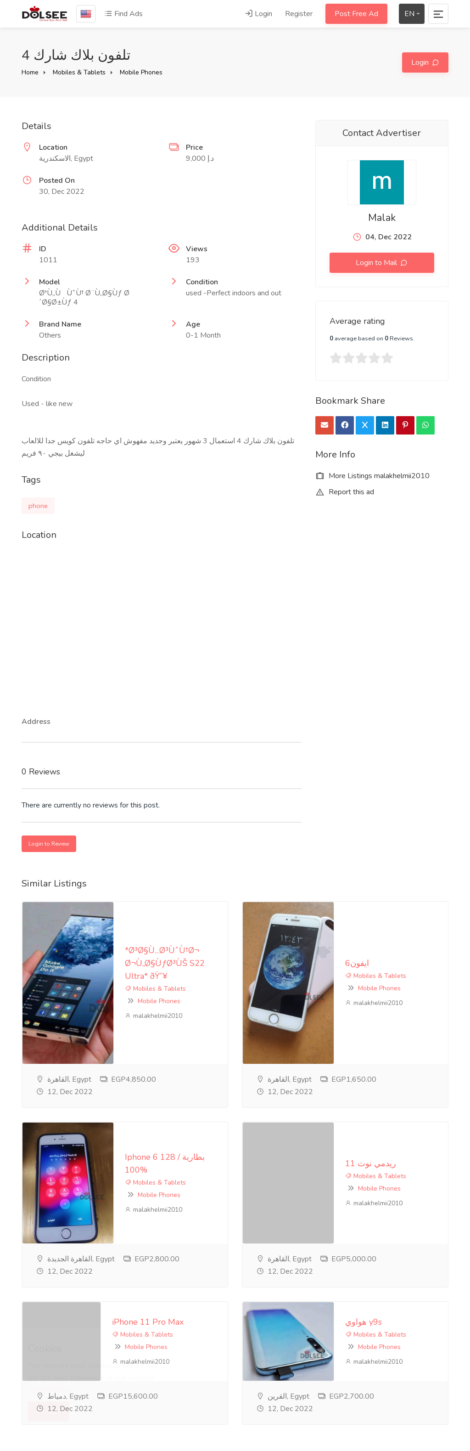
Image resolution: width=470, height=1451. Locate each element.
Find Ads (123, 14)
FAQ (175, 1361)
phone (38, 505)
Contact (180, 1391)
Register (299, 14)
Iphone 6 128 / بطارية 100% (85, 1032)
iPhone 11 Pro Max (118, 1139)
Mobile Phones (141, 72)
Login (258, 14)
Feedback (184, 1376)
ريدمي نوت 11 (327, 1032)
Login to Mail (377, 263)
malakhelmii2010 (61, 953)
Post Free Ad (356, 14)
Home (30, 72)
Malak (382, 218)
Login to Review (48, 843)
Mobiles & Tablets (79, 72)
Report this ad (344, 492)
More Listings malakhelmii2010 (372, 476)
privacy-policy (190, 1346)
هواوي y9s (271, 1139)
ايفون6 (265, 919)
